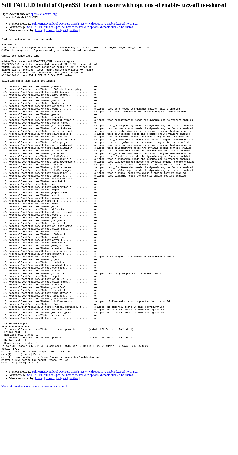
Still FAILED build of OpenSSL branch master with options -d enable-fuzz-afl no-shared (85, 23)
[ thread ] (49, 30)
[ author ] (74, 30)
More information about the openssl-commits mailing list (35, 451)
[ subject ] (62, 30)
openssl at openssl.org (43, 13)
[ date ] (39, 30)
